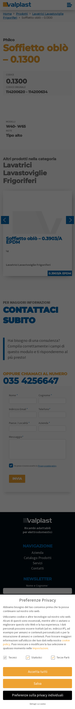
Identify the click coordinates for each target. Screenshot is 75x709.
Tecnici (10, 657)
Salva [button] (37, 683)
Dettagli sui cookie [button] (38, 704)
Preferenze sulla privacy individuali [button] (37, 695)
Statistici (34, 657)
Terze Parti (60, 657)
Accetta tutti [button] (37, 671)
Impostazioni (40, 648)
